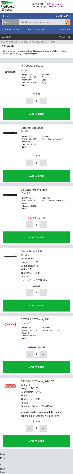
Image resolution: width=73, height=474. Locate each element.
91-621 (25, 69)
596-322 (25, 322)
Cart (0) (65, 36)
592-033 (25, 384)
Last (2, 472)
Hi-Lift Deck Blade (32, 66)
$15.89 (36, 94)
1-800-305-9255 (53, 3)
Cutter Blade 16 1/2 (32, 251)
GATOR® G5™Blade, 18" (35, 319)
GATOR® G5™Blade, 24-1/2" (37, 381)
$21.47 (41, 217)
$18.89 (36, 156)
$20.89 (36, 285)
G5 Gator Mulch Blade (34, 189)
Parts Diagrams (36, 29)
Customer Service (11, 29)
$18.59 (41, 347)
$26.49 (36, 421)
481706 (25, 254)
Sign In (9, 16)
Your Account (63, 29)
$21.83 (32, 217)
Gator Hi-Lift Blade (32, 127)
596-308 (25, 193)
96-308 (25, 131)
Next (2, 468)
